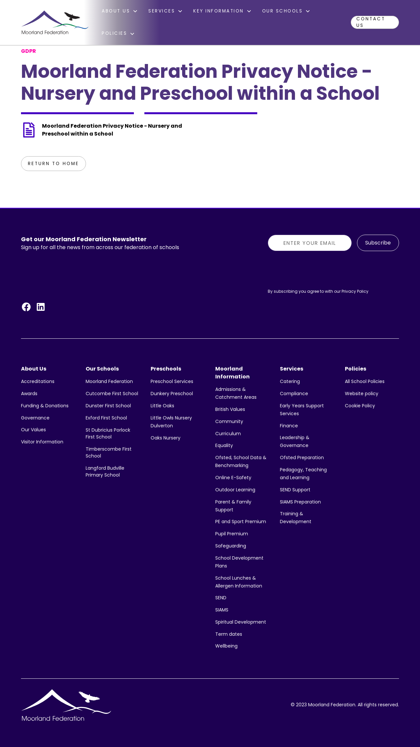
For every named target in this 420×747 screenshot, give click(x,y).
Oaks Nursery (165, 438)
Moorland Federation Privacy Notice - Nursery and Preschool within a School (112, 130)
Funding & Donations (45, 405)
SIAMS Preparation (300, 502)
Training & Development (295, 517)
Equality (224, 445)
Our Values (33, 429)
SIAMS (221, 610)
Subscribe (378, 242)
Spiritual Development (240, 622)
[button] (119, 11)
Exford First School (106, 418)
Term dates (228, 634)
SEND (220, 597)
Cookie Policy (360, 405)
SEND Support (295, 489)
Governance (35, 418)
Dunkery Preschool (172, 393)
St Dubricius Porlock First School (108, 433)
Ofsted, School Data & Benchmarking (240, 461)
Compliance (294, 393)
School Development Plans (239, 562)
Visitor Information (42, 441)
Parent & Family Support (233, 506)
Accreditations (37, 381)
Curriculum (228, 433)
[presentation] (318, 269)
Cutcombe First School (112, 393)
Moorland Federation (109, 381)
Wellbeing (226, 646)
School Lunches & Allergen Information (238, 582)
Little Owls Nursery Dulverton (171, 422)
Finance (289, 425)
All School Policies (365, 381)
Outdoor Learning (235, 489)
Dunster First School (108, 405)
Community (229, 421)
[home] (55, 22)
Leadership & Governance (294, 441)
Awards (29, 393)
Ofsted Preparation (302, 457)
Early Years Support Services (302, 409)
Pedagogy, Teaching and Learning (303, 473)
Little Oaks (162, 405)
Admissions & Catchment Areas (236, 393)
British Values (230, 409)
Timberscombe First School (109, 452)
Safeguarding (230, 546)
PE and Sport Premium (240, 521)
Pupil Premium (231, 533)
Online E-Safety (233, 477)
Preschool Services (172, 381)
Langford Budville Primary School (105, 471)
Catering (290, 381)
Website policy (361, 393)
